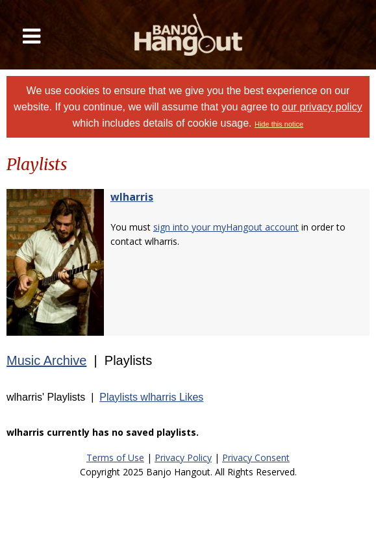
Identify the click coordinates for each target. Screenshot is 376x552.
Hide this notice (279, 124)
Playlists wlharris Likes (151, 397)
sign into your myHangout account (226, 227)
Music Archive (46, 360)
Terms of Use (115, 457)
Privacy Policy (183, 457)
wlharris (131, 197)
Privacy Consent (256, 457)
